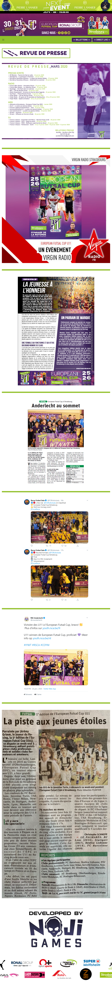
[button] (3, 40)
